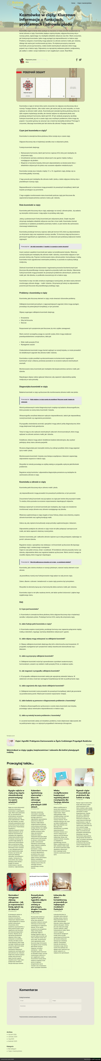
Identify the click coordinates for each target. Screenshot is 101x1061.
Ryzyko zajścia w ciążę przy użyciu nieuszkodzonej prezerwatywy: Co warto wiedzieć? (16, 796)
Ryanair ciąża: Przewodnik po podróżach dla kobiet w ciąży (83, 794)
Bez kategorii (12, 1049)
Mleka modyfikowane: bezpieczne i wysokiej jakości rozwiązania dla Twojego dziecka (61, 796)
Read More (68, 51)
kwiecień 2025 (12, 1041)
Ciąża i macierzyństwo (85, 3)
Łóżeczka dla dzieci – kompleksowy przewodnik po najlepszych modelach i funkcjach (60, 902)
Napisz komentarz (24, 1013)
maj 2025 (11, 1039)
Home (73, 3)
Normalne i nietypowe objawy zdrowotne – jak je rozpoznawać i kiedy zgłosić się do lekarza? (16, 902)
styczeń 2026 (12, 1034)
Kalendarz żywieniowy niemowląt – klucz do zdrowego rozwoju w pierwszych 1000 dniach (39, 798)
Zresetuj (33, 1013)
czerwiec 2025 (12, 1036)
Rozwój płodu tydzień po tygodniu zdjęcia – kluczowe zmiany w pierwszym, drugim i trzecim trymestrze (38, 903)
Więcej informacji (87, 1059)
